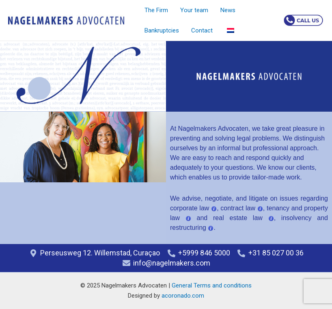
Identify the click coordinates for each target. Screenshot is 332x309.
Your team (194, 10)
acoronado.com (183, 295)
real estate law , (247, 217)
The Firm (156, 10)
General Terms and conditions (212, 285)
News (227, 10)
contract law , (242, 208)
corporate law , (195, 208)
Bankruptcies (161, 30)
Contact (202, 30)
